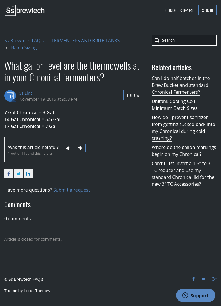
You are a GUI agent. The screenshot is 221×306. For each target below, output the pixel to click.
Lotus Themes (37, 290)
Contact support (179, 10)
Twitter (18, 173)
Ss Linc (26, 93)
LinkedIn (28, 173)
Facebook (8, 173)
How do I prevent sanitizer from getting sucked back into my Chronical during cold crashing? (183, 127)
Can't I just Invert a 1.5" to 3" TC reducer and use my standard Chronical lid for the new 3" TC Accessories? (183, 173)
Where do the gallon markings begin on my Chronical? (184, 150)
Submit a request (71, 190)
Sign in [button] (207, 10)
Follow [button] (133, 95)
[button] (67, 148)
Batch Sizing (24, 47)
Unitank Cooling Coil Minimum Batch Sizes (174, 104)
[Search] (184, 40)
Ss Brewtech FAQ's (24, 40)
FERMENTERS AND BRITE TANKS (86, 40)
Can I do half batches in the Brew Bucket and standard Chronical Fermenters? (181, 85)
